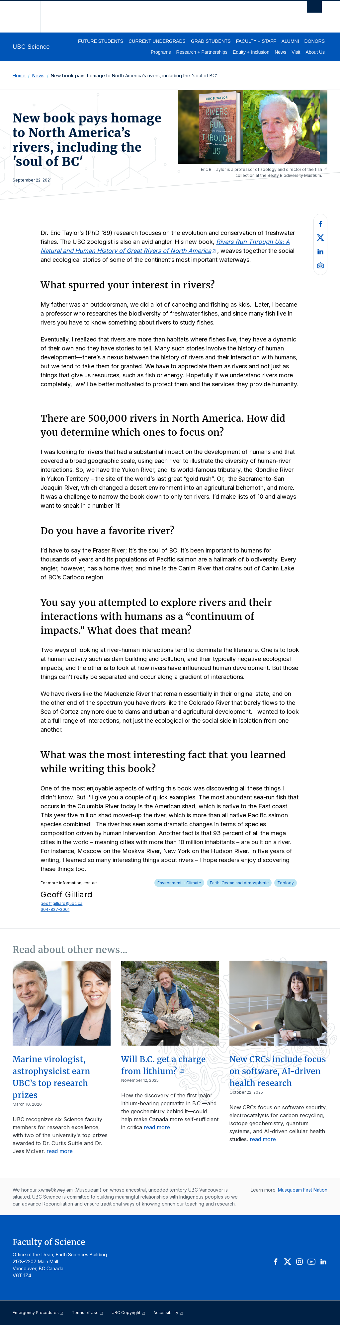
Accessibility (168, 1312)
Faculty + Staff (256, 41)
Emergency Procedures (38, 1312)
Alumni (290, 41)
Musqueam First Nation (302, 1190)
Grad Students (211, 41)
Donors (314, 41)
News (280, 52)
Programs (161, 52)
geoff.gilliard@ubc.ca (61, 903)
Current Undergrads (157, 41)
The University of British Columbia (29, 17)
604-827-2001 (55, 909)
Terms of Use (88, 1312)
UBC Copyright (128, 1312)
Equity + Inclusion (251, 52)
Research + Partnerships (201, 52)
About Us (315, 52)
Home (19, 75)
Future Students (100, 41)
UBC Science (31, 46)
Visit (296, 52)
